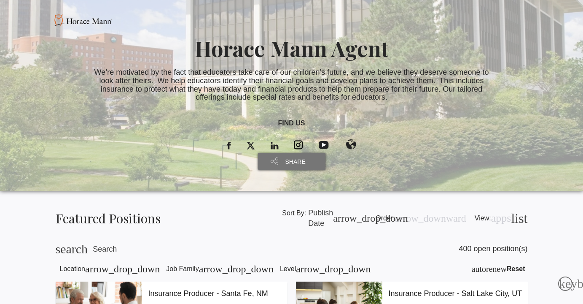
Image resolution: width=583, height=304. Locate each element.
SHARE (295, 161)
